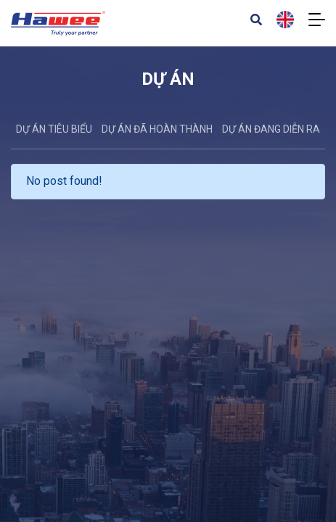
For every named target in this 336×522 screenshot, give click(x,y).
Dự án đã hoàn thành (157, 129)
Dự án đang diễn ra (271, 129)
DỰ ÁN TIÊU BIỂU (54, 129)
